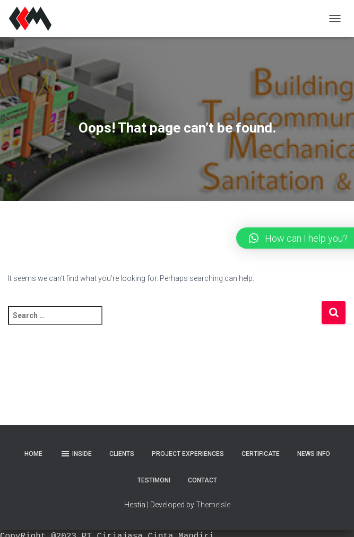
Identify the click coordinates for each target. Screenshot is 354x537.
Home (33, 453)
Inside (76, 453)
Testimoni (153, 480)
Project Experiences (188, 453)
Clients (121, 453)
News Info (313, 453)
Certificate (260, 453)
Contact (202, 480)
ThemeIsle (213, 504)
